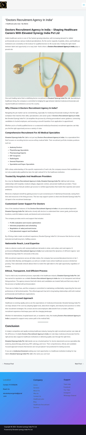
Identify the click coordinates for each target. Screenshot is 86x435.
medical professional (20, 351)
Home (35, 385)
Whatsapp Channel (70, 395)
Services (36, 388)
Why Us (35, 393)
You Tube (67, 390)
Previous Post (8, 364)
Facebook (67, 387)
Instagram (67, 393)
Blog (34, 402)
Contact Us (37, 396)
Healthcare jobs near (13, 24)
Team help (67, 384)
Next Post (79, 364)
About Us (36, 391)
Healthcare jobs (38, 399)
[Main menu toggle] (84, 5)
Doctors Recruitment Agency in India (61, 47)
